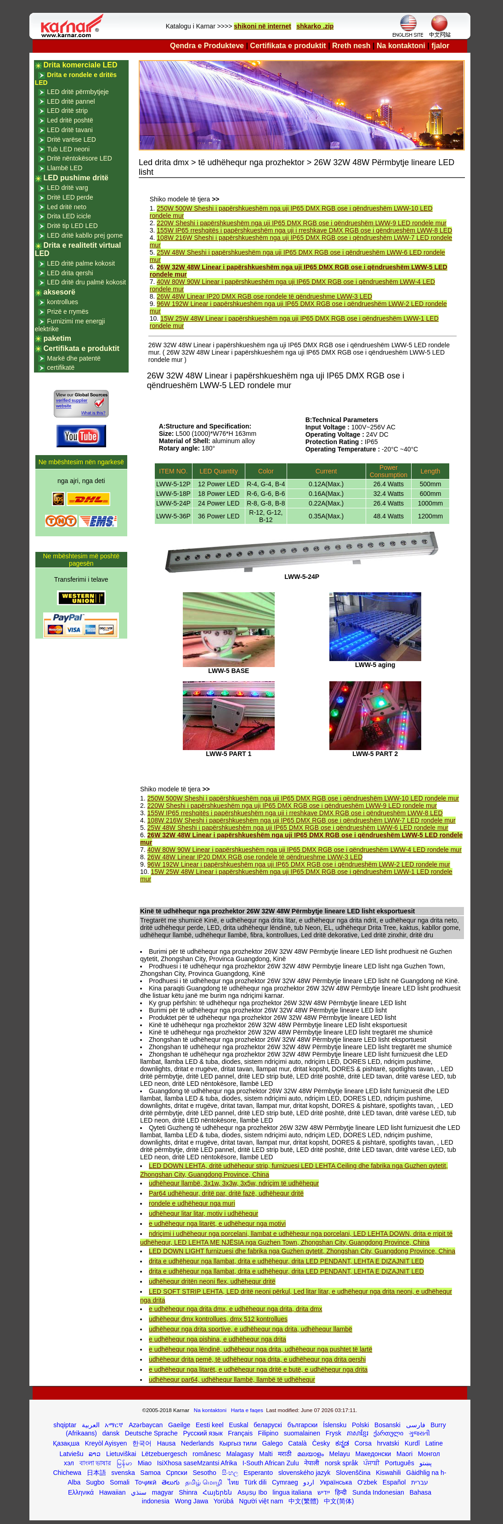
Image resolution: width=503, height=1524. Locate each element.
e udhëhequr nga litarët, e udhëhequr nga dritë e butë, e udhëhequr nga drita (258, 1369)
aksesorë (59, 292)
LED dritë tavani (70, 129)
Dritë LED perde (70, 197)
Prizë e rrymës (67, 311)
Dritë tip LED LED (72, 225)
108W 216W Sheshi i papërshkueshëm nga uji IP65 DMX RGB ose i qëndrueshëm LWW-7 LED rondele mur (301, 820)
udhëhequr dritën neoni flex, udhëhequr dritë (212, 1281)
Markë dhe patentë (74, 358)
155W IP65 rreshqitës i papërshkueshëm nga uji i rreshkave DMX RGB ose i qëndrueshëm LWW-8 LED (304, 230)
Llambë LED (64, 168)
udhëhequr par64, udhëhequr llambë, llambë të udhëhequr (232, 1379)
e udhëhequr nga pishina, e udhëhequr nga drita (217, 1339)
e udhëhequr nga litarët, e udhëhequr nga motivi (217, 1223)
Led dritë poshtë (70, 120)
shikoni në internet (262, 26)
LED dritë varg (67, 187)
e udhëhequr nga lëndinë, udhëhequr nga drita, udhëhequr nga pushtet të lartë (261, 1349)
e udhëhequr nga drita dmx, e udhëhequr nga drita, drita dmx (235, 1309)
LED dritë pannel (71, 101)
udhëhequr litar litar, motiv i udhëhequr (203, 1213)
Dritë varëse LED (71, 139)
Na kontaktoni (401, 46)
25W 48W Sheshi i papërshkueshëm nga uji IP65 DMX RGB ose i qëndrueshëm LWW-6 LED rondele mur (297, 827)
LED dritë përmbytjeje (78, 91)
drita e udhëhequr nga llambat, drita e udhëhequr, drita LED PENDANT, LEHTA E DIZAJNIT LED (286, 1261)
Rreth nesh (351, 46)
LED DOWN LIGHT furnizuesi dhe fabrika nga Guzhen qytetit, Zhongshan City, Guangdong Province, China (302, 1251)
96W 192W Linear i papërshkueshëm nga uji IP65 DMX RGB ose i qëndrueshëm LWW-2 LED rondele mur (298, 864)
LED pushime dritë (76, 178)
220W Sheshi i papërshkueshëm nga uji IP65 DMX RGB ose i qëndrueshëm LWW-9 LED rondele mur (301, 223)
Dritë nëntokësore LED (79, 158)
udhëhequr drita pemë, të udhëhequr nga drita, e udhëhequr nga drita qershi (257, 1359)
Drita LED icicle (69, 216)
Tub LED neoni (68, 149)
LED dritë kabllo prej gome (85, 235)
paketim (57, 338)
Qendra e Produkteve (207, 46)
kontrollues (62, 302)
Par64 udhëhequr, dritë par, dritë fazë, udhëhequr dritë (226, 1193)
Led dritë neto (66, 207)
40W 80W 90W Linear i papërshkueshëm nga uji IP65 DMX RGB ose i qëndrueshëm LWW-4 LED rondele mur (304, 849)
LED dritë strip (67, 110)
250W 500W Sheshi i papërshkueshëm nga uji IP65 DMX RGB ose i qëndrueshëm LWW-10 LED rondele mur (303, 798)
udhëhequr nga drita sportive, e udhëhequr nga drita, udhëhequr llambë (250, 1329)
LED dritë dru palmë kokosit (86, 282)
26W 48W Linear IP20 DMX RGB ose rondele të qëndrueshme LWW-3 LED (264, 296)
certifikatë (60, 367)
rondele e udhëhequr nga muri (192, 1203)
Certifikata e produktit (288, 46)
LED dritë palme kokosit (81, 263)
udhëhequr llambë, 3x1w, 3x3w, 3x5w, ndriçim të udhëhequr (234, 1183)
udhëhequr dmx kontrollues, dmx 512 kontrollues (218, 1319)
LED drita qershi (70, 273)
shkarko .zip (314, 26)
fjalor (440, 46)
